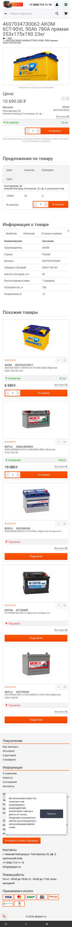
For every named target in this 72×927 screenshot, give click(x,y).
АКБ (10, 38)
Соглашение (10, 782)
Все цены (62, 116)
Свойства (11, 233)
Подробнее (36, 556)
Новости (8, 777)
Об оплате (8, 751)
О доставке (9, 755)
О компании (10, 773)
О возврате (9, 759)
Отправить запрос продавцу (21, 840)
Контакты (8, 786)
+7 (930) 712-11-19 (41, 4)
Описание (29, 233)
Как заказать (10, 746)
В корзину (55, 130)
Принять (51, 814)
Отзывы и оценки (51, 233)
